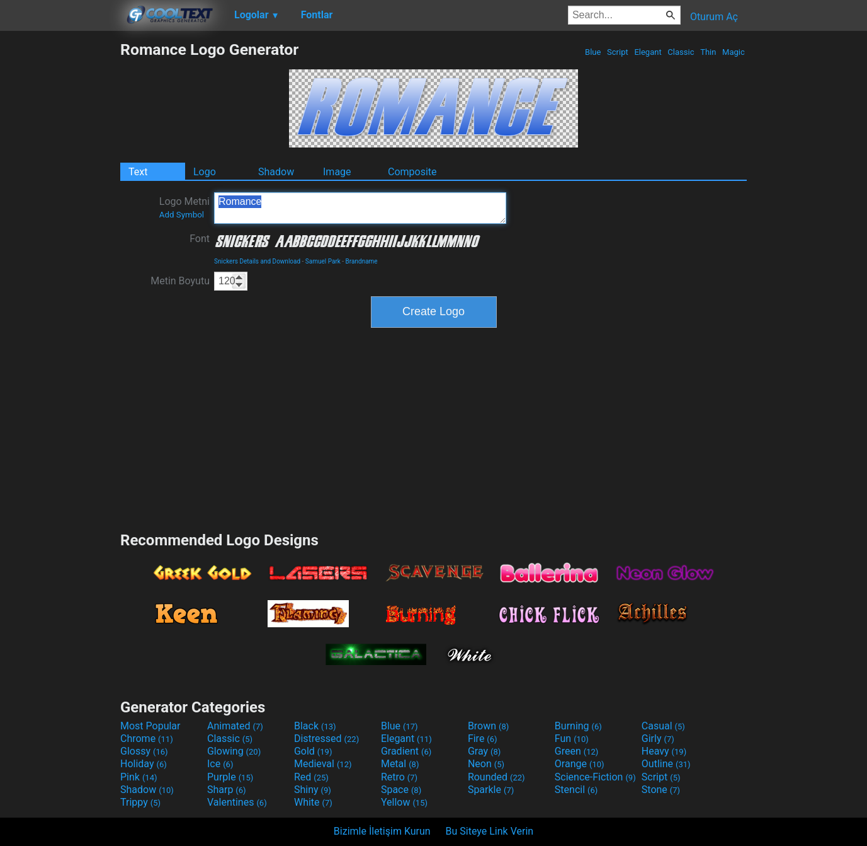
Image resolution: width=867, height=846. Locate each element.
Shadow (276, 172)
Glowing (234, 751)
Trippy (140, 802)
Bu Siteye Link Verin (490, 831)
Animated (235, 726)
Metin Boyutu (180, 281)
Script (617, 52)
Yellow (404, 802)
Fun (572, 739)
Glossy (144, 751)
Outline (666, 764)
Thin (708, 52)
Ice (220, 764)
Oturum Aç (714, 17)
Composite (412, 172)
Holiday (143, 764)
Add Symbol (181, 214)
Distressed (326, 739)
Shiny (312, 790)
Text (137, 172)
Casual (663, 726)
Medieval (323, 764)
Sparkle (491, 790)
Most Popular (150, 726)
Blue (593, 52)
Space (401, 790)
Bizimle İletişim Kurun (382, 831)
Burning (578, 726)
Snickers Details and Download (257, 261)
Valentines (237, 802)
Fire (482, 739)
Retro (399, 777)
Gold (313, 751)
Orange (579, 764)
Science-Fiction (595, 777)
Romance (360, 208)
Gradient (406, 751)
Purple (230, 777)
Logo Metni (184, 207)
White (313, 802)
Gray (484, 751)
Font (200, 239)
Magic (733, 52)
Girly (658, 739)
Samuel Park (323, 261)
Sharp (226, 790)
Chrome (146, 739)
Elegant (648, 52)
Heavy (664, 751)
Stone (661, 790)
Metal (400, 764)
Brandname (362, 261)
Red (311, 777)
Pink (138, 777)
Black (315, 726)
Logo (204, 172)
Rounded (496, 777)
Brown (488, 726)
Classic (681, 52)
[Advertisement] (59, 229)
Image (337, 172)
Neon (486, 764)
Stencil (576, 790)
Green (577, 751)
